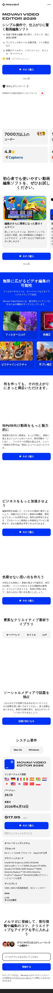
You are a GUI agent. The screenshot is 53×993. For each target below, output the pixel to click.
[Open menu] (49, 4)
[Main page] (10, 4)
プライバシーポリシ (23, 980)
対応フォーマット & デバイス (18, 833)
